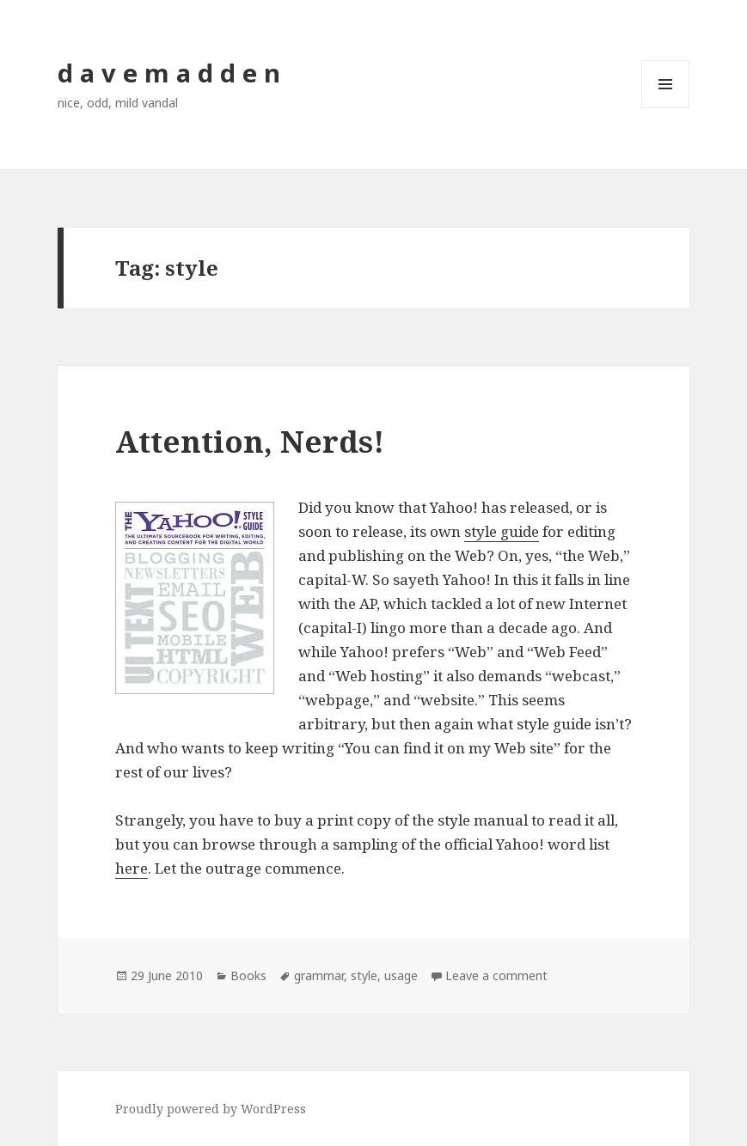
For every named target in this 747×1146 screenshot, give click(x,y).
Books (248, 975)
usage (401, 975)
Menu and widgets (665, 107)
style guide (501, 531)
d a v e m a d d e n (169, 72)
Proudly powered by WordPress (210, 1108)
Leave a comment (496, 975)
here (131, 868)
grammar (319, 975)
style (364, 975)
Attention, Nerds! (249, 441)
